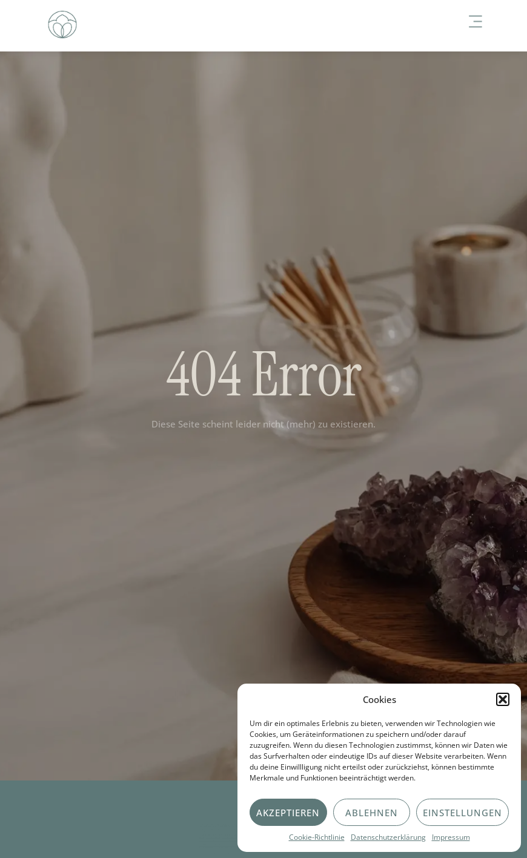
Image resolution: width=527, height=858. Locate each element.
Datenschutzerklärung (388, 837)
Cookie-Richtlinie (317, 837)
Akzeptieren (288, 813)
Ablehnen (371, 813)
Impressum (451, 837)
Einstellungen (462, 813)
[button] (503, 699)
